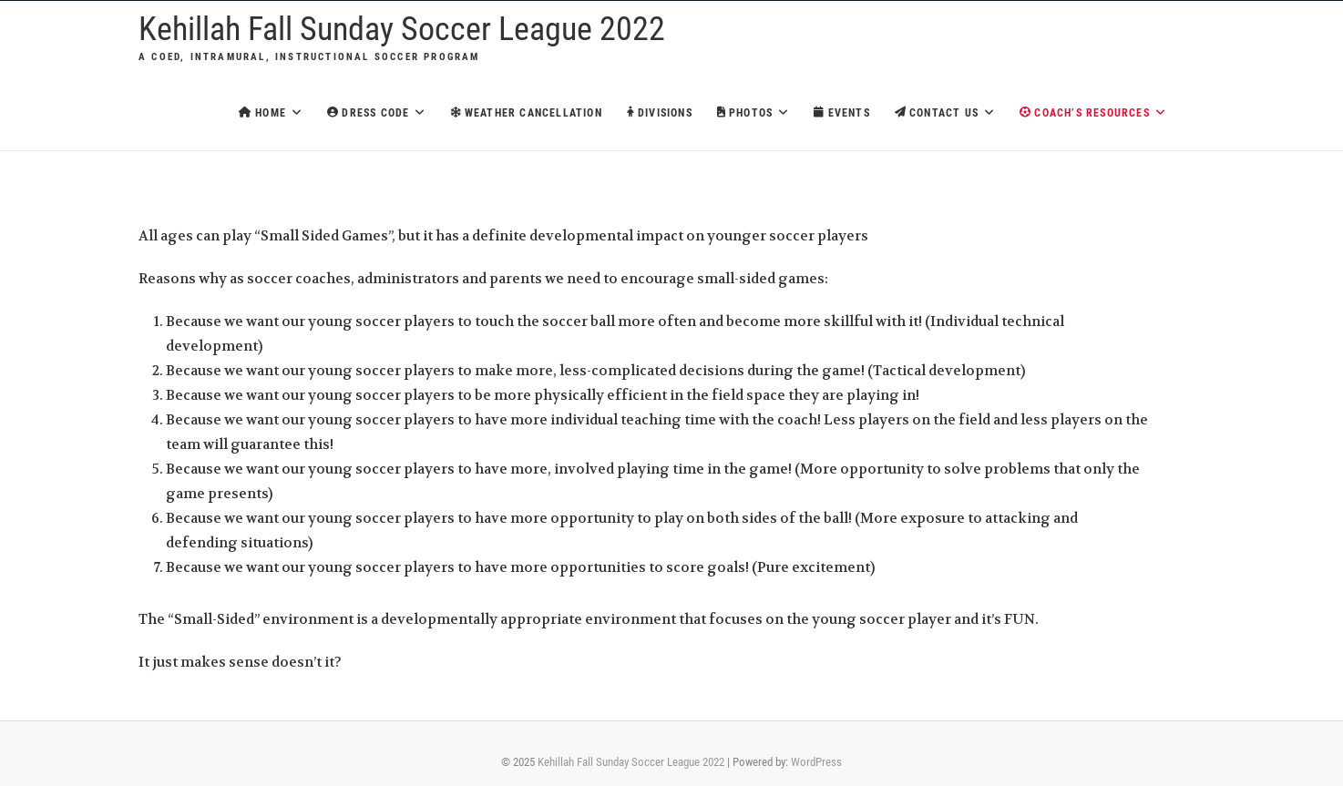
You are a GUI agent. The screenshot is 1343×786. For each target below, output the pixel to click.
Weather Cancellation (526, 113)
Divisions (659, 113)
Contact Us (937, 113)
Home (262, 113)
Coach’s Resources (1085, 113)
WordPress (816, 762)
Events (841, 113)
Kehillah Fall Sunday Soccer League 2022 (401, 29)
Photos (745, 113)
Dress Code (368, 113)
